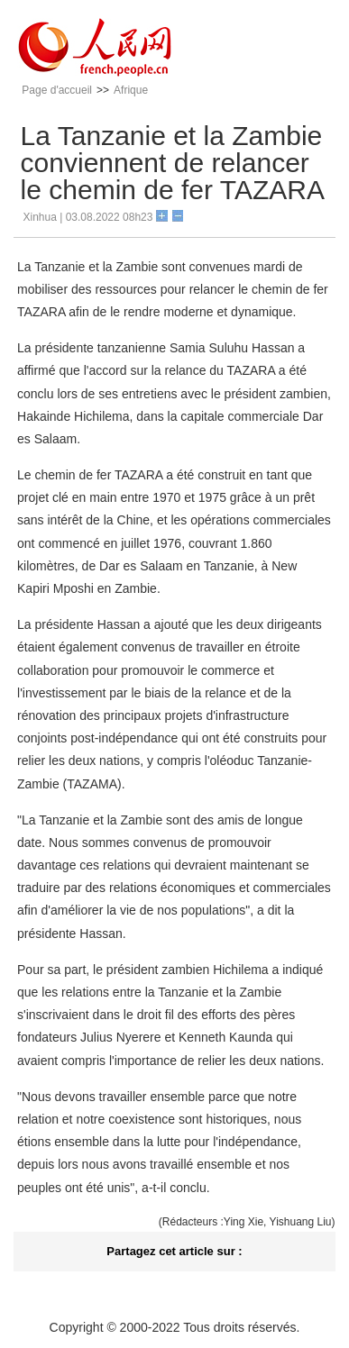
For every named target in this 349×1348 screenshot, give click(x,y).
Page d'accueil (57, 90)
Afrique (131, 90)
